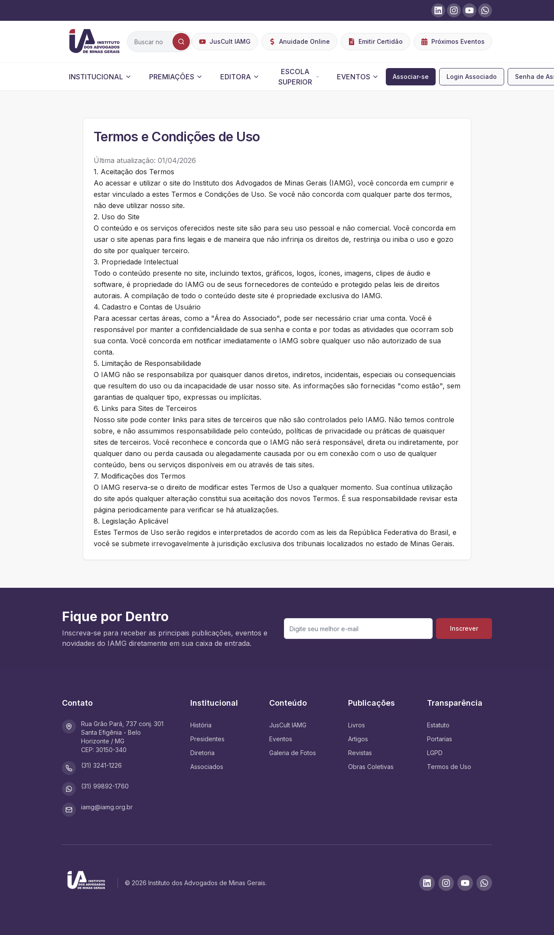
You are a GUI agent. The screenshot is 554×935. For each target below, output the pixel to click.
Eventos (280, 739)
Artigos (358, 739)
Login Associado (471, 76)
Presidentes (207, 739)
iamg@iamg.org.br (107, 807)
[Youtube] (465, 883)
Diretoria (202, 752)
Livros (356, 725)
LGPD (435, 752)
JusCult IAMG (287, 725)
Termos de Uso (449, 766)
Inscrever (464, 628)
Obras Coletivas (371, 766)
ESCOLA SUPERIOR (298, 76)
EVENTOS (358, 76)
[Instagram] (446, 883)
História (201, 725)
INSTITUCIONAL (100, 76)
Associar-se (411, 76)
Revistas (360, 752)
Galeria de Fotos (292, 752)
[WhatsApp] (484, 883)
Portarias (439, 739)
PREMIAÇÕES (176, 76)
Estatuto (438, 725)
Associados (206, 766)
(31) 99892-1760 (105, 786)
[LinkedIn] (427, 883)
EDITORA (240, 76)
